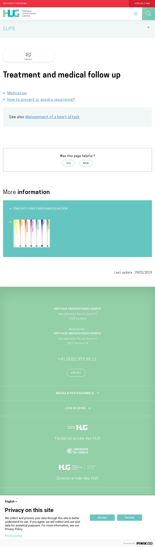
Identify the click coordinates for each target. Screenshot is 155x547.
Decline (129, 517)
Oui (68, 163)
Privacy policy (13, 535)
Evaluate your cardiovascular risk (41, 208)
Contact (76, 373)
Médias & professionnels (75, 393)
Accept (102, 517)
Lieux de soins (75, 408)
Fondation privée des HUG (77, 439)
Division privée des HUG (77, 479)
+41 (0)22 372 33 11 (77, 359)
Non (86, 163)
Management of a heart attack (52, 117)
